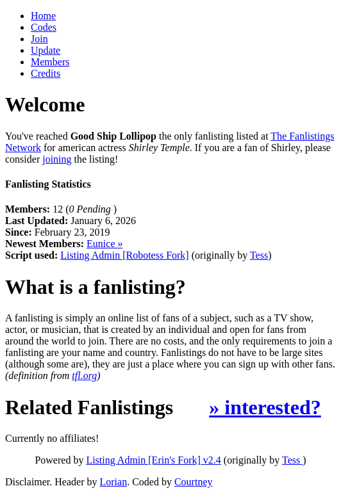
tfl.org (84, 375)
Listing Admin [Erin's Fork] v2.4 (153, 460)
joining (56, 159)
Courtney (193, 481)
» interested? (264, 407)
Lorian (114, 481)
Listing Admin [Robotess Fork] (124, 255)
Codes (43, 27)
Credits (45, 73)
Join (39, 38)
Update (45, 50)
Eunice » (104, 243)
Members (50, 61)
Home (43, 15)
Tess (259, 255)
